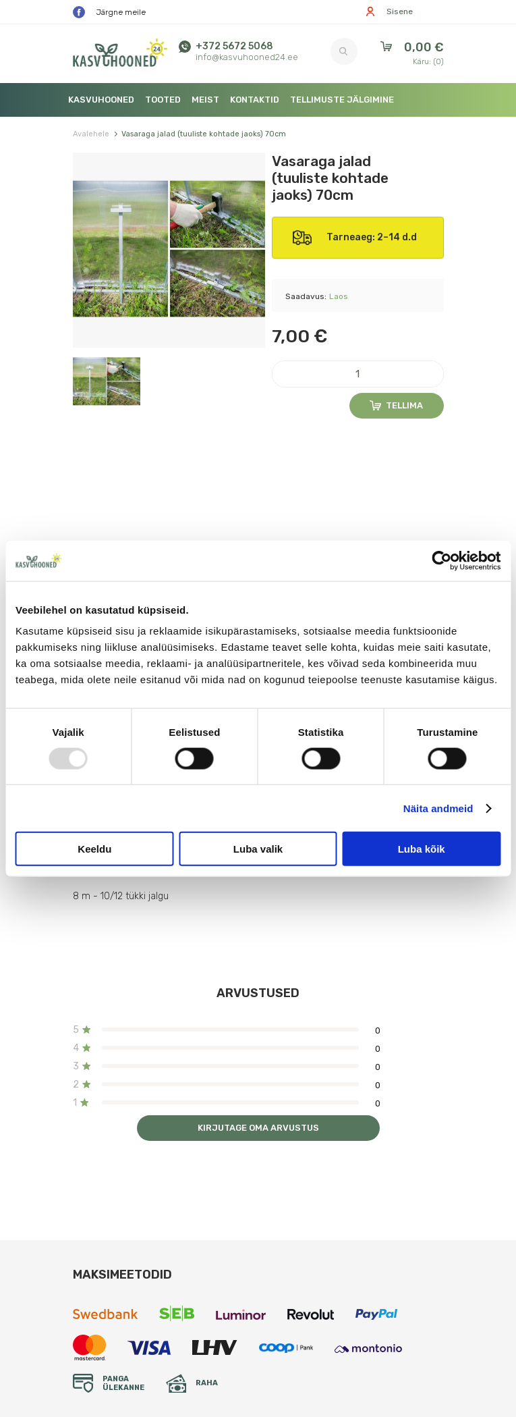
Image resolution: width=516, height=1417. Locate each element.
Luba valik (258, 849)
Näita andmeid (438, 807)
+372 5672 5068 (234, 46)
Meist (205, 100)
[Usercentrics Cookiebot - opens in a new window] (441, 560)
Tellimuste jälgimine (342, 100)
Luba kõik (421, 849)
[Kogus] (358, 374)
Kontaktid (254, 100)
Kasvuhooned (101, 100)
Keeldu (94, 849)
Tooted (163, 100)
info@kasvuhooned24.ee (247, 57)
